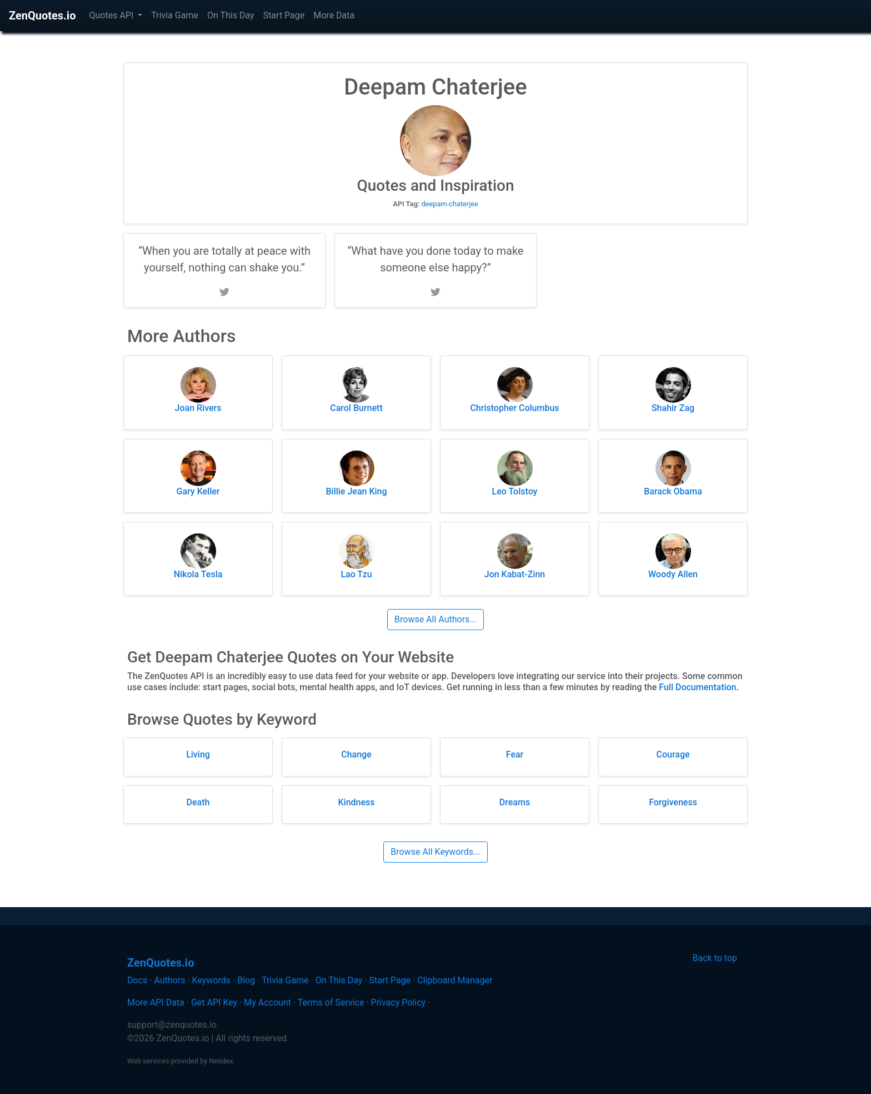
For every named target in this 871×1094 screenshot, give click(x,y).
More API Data (155, 1002)
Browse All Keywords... (435, 852)
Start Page (284, 15)
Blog (246, 980)
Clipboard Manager (454, 980)
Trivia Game (174, 15)
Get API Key (214, 1002)
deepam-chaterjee (450, 204)
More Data (333, 15)
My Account (267, 1002)
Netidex (221, 1061)
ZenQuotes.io (42, 15)
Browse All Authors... (435, 619)
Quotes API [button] (112, 15)
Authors (169, 980)
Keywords (211, 980)
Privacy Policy (398, 1002)
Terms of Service (331, 1002)
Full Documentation (697, 687)
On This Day (230, 15)
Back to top (715, 958)
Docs (137, 980)
